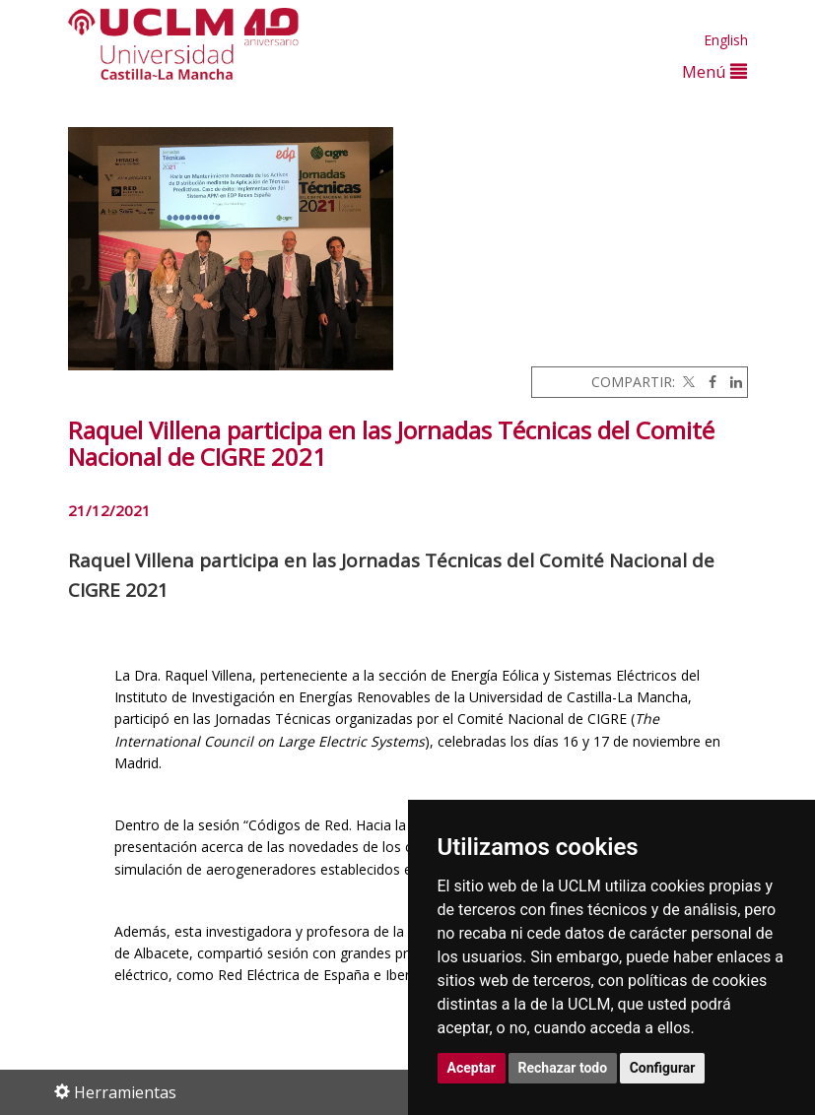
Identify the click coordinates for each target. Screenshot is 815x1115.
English (726, 40)
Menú (714, 71)
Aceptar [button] (472, 1068)
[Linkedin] (731, 381)
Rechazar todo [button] (563, 1068)
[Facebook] (707, 381)
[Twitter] (687, 381)
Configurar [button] (663, 1068)
